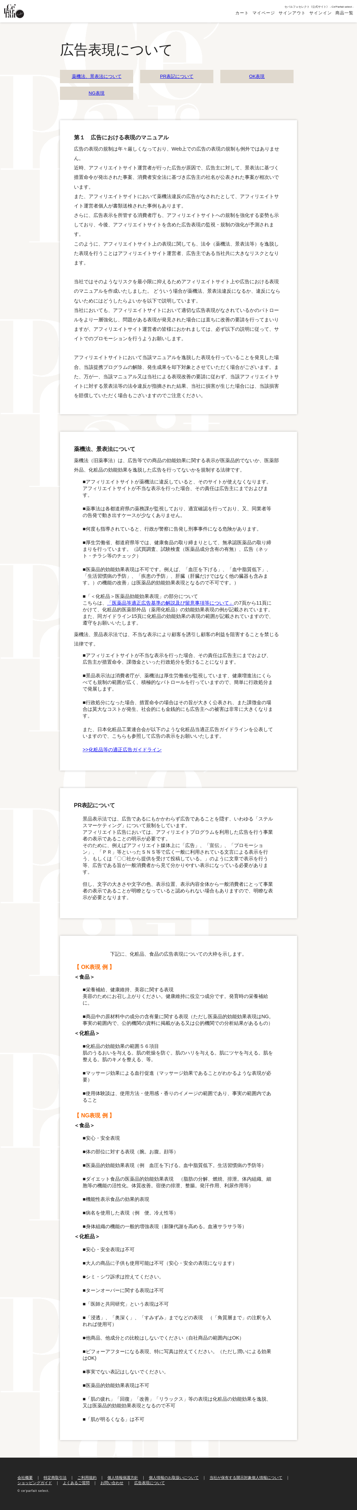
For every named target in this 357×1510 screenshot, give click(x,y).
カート (242, 12)
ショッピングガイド (34, 1483)
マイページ (263, 12)
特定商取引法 (55, 1477)
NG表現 (97, 93)
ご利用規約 (87, 1477)
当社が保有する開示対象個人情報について (246, 1477)
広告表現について (149, 1483)
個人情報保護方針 (122, 1477)
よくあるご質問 (76, 1483)
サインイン (320, 12)
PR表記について (176, 76)
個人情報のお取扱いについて (174, 1477)
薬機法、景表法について (97, 76)
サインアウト (292, 12)
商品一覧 (344, 12)
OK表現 (257, 76)
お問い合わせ (111, 1483)
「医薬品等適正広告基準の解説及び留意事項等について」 (170, 603)
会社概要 (25, 1477)
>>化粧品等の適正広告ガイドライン (122, 749)
